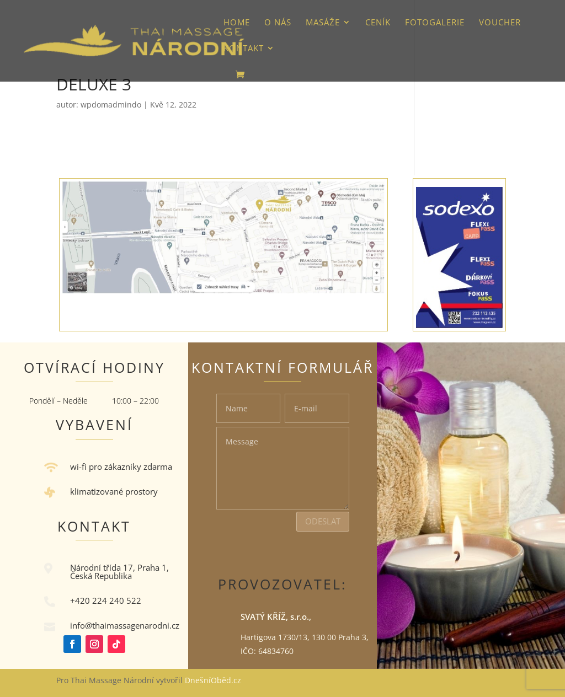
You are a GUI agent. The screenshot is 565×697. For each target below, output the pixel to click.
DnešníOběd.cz (214, 680)
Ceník (378, 23)
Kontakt (243, 48)
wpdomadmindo (111, 104)
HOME (236, 23)
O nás (277, 23)
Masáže (323, 23)
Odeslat (322, 521)
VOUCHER (500, 23)
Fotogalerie (435, 23)
